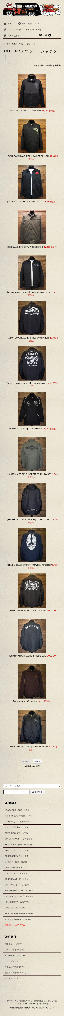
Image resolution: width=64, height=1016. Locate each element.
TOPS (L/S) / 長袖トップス (16, 833)
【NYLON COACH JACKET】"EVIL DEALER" (26, 610)
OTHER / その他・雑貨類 (16, 862)
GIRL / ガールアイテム (14, 867)
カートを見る (11, 35)
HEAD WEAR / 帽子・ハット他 (18, 844)
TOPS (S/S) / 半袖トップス (16, 827)
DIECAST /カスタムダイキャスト (19, 896)
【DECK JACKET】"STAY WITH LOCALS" (24, 247)
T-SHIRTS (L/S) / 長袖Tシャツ (18, 821)
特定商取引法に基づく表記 (45, 1001)
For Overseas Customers (15, 955)
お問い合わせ (33, 29)
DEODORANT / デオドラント (17, 879)
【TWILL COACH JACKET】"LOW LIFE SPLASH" (27, 156)
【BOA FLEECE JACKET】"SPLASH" (24, 111)
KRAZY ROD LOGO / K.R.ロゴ (18, 810)
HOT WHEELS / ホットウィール (19, 890)
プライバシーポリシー (25, 1003)
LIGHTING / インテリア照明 (17, 885)
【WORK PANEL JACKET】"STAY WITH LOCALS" (28, 292)
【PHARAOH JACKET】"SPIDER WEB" (25, 429)
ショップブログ (12, 29)
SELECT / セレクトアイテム (17, 873)
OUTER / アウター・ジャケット (23, 44)
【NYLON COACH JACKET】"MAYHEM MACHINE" (29, 565)
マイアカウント (11, 978)
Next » (37, 761)
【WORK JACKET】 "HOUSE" (25, 701)
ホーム (8, 23)
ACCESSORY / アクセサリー (17, 856)
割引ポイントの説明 (13, 944)
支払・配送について (28, 23)
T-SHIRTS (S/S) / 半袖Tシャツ (18, 816)
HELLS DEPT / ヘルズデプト (17, 902)
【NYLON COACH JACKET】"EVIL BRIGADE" (26, 383)
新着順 (58, 65)
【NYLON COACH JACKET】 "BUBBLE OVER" (27, 747)
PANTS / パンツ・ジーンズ (16, 850)
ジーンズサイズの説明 (14, 950)
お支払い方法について (14, 967)
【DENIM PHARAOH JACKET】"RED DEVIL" (26, 656)
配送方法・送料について (15, 973)
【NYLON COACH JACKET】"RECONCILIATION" (27, 338)
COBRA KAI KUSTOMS (15, 908)
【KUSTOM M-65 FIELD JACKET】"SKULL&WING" (28, 474)
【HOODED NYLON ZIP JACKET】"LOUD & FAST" (28, 519)
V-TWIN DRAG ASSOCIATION (18, 919)
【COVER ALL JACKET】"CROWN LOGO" (25, 201)
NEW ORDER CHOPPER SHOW (19, 913)
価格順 (49, 65)
